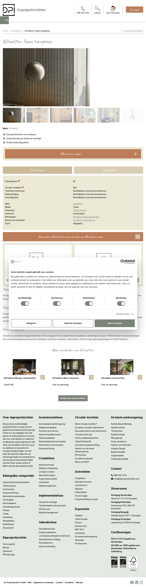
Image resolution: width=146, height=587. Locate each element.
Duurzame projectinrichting (87, 444)
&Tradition (16, 31)
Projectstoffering (10, 492)
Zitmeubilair (8, 499)
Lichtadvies (44, 482)
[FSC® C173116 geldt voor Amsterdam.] (127, 540)
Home (5, 31)
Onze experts (9, 543)
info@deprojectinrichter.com (125, 478)
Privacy (78, 522)
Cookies (59, 582)
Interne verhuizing (47, 546)
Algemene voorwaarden (44, 582)
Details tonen (122, 314)
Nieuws (6, 547)
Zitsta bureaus (9, 485)
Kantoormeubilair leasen (50, 434)
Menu (9, 22)
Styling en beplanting (48, 468)
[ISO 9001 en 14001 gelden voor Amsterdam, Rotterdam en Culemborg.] (127, 547)
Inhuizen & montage (48, 501)
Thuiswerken (117, 430)
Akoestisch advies (47, 475)
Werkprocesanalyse (48, 427)
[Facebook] (132, 582)
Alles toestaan (115, 323)
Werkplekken (8, 520)
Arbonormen (81, 525)
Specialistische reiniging (49, 539)
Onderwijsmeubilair (119, 458)
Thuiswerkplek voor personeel (52, 505)
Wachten (79, 488)
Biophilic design (118, 434)
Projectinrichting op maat (86, 499)
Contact (134, 9)
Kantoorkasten (9, 503)
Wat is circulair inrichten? (86, 423)
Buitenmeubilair (118, 451)
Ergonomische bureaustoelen (16, 482)
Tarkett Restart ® (83, 441)
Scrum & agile (81, 495)
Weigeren (31, 323)
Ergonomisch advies (48, 478)
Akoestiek (79, 539)
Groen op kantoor (119, 441)
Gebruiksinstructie (47, 528)
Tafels (6, 513)
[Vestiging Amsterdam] (127, 494)
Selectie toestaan (73, 323)
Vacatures (7, 550)
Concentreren (81, 485)
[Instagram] (141, 582)
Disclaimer (69, 582)
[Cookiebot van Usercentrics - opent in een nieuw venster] (122, 261)
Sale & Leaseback (47, 437)
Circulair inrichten (46, 471)
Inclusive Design (118, 448)
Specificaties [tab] (37, 170)
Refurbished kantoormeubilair (52, 441)
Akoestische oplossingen (14, 496)
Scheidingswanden (11, 506)
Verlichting (7, 517)
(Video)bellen (81, 492)
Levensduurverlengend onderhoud (54, 535)
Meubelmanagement (48, 512)
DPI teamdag (9, 554)
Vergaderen (80, 478)
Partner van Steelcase (121, 444)
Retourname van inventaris (51, 444)
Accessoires (8, 527)
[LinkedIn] (137, 582)
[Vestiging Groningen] (127, 518)
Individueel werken (83, 481)
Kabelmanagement (47, 485)
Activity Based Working (121, 423)
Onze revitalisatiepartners (86, 437)
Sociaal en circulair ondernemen (89, 427)
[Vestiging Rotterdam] (127, 501)
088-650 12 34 (119, 475)
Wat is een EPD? (82, 461)
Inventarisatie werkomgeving (52, 423)
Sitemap (79, 582)
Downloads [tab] (109, 170)
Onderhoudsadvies (47, 532)
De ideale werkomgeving (86, 536)
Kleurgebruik (116, 437)
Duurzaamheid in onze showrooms (91, 430)
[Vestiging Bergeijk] (127, 511)
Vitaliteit (78, 515)
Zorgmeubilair (117, 455)
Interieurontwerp (46, 464)
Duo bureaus (8, 489)
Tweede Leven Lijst (83, 434)
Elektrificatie (8, 524)
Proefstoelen (81, 543)
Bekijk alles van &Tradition (73, 397)
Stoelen (6, 510)
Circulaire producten (84, 458)
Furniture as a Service (48, 430)
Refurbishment (46, 542)
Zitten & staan (81, 518)
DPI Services (44, 508)
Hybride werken (118, 427)
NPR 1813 (79, 529)
